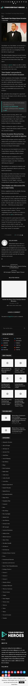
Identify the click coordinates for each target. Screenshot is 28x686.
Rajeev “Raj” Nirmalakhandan (10, 566)
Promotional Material (8, 559)
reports (10, 65)
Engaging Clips (6, 501)
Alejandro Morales (7, 442)
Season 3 (5, 579)
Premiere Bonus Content (9, 553)
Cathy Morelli (6, 478)
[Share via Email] (22, 235)
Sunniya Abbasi (6, 582)
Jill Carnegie (6, 527)
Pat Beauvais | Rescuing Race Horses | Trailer (6, 386)
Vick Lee (5, 605)
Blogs (4, 465)
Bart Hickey (5, 461)
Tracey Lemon (6, 592)
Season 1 (5, 572)
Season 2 (5, 575)
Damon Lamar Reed (8, 484)
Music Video (6, 540)
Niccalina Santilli (7, 543)
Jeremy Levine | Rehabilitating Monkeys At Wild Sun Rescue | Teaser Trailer (19, 403)
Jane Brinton (6, 520)
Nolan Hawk (5, 20)
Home (2, 13)
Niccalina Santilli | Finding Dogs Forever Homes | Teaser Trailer (6, 402)
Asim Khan (5, 455)
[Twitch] (21, 1)
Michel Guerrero (7, 536)
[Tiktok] (15, 3)
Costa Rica (5, 481)
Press (4, 556)
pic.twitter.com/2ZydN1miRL (10, 106)
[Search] (26, 8)
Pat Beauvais (6, 549)
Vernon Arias (6, 602)
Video (4, 608)
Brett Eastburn (6, 468)
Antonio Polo (6, 452)
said (11, 214)
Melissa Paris (6, 533)
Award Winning (6, 458)
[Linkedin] (10, 1)
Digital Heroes (6, 491)
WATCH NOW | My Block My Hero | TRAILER (6, 370)
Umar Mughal (6, 598)
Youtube (5, 618)
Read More (14, 684)
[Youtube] (12, 1)
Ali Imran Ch (6, 448)
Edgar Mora (6, 497)
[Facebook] (7, 338)
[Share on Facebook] (17, 235)
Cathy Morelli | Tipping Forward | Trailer (20, 386)
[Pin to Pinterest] (20, 235)
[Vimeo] (23, 1)
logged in (10, 316)
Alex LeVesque (6, 445)
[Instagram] (7, 341)
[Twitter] (3, 1)
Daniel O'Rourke (7, 487)
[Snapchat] (19, 1)
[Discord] (13, 3)
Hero (4, 507)
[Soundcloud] (17, 1)
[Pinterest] (8, 1)
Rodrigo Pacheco (7, 569)
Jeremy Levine (6, 523)
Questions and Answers (9, 562)
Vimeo (4, 611)
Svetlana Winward (7, 585)
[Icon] (7, 363)
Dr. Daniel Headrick (7, 494)
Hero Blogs (5, 510)
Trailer (4, 595)
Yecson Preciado (7, 615)
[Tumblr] (20, 343)
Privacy (3, 639)
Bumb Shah (5, 471)
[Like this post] (16, 235)
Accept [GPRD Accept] (21, 682)
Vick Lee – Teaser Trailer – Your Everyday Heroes (20, 370)
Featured (5, 504)
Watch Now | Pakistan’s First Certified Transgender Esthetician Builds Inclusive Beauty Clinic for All (19, 419)
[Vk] (14, 1)
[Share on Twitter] (19, 235)
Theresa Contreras (7, 589)
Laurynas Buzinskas (8, 530)
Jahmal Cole (6, 517)
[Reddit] (26, 1)
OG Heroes (5, 546)
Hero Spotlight (6, 514)
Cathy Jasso (6, 474)
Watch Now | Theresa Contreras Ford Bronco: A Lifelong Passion (19, 429)
